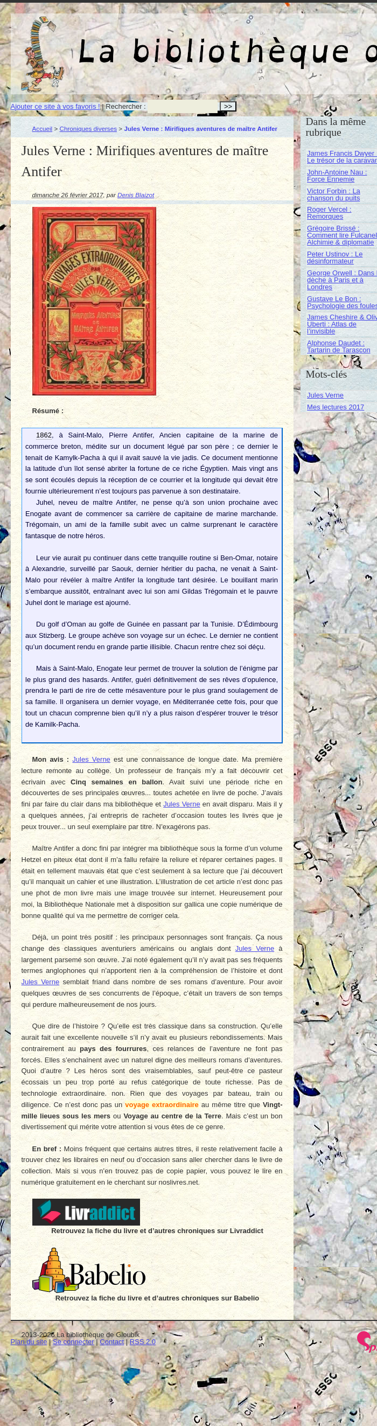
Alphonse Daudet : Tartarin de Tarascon (339, 346)
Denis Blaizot (135, 194)
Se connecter (73, 1342)
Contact (112, 1342)
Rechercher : (125, 106)
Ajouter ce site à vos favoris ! (55, 106)
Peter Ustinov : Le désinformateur (334, 257)
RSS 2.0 (143, 1342)
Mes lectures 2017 (335, 407)
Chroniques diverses (88, 128)
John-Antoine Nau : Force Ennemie (337, 175)
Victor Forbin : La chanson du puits (333, 194)
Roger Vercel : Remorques (329, 212)
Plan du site (29, 1342)
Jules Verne (91, 759)
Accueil (42, 128)
